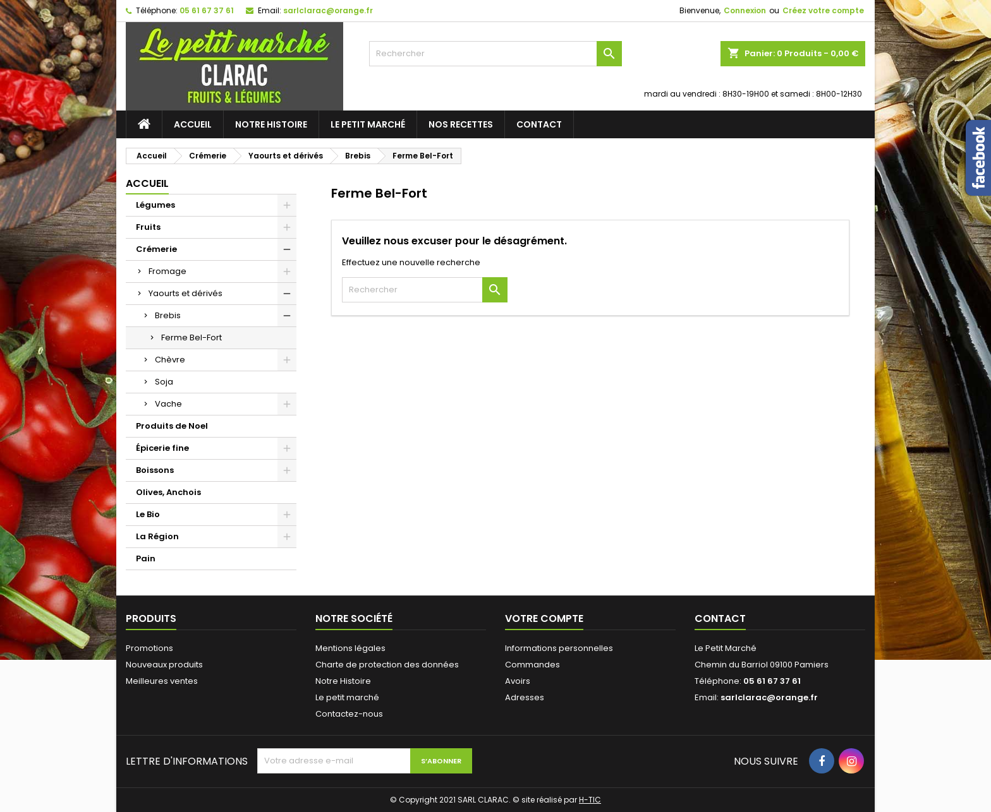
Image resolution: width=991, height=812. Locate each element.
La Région (157, 536)
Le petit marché (368, 124)
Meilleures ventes (162, 681)
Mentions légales (350, 648)
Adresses (524, 697)
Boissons (155, 470)
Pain (145, 558)
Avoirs (517, 681)
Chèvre (170, 360)
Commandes (532, 665)
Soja (164, 382)
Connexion (745, 10)
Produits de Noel (172, 426)
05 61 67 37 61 (206, 10)
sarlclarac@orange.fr (328, 10)
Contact (539, 124)
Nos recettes (461, 124)
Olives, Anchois (168, 492)
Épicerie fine (162, 448)
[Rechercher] (495, 53)
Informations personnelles (559, 648)
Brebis (168, 315)
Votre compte (544, 618)
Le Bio (148, 514)
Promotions (149, 648)
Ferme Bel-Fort (191, 337)
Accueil (193, 124)
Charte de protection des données (387, 665)
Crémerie (156, 249)
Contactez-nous (349, 714)
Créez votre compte (823, 10)
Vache (168, 404)
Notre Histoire (271, 124)
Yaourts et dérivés (185, 293)
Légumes (155, 205)
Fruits (148, 227)
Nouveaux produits (164, 665)
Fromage (167, 271)
